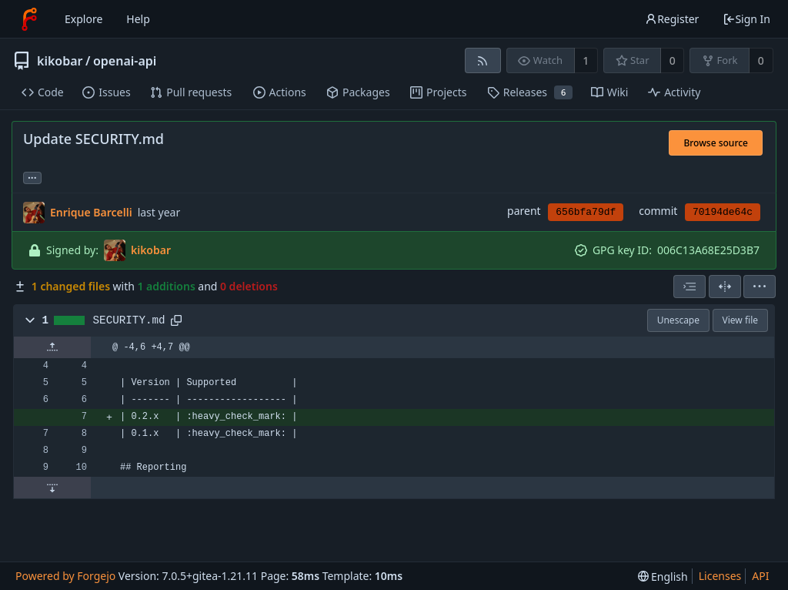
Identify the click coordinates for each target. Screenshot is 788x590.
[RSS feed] (483, 60)
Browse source (715, 142)
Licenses (720, 575)
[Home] (29, 19)
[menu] (759, 286)
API (760, 575)
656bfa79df (586, 212)
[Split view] (725, 286)
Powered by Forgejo (65, 575)
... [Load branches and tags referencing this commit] (32, 177)
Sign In (746, 19)
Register (672, 19)
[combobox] (689, 286)
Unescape (678, 320)
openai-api (124, 61)
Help (138, 19)
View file (740, 320)
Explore (83, 19)
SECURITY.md (129, 320)
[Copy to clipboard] (176, 320)
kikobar (60, 61)
